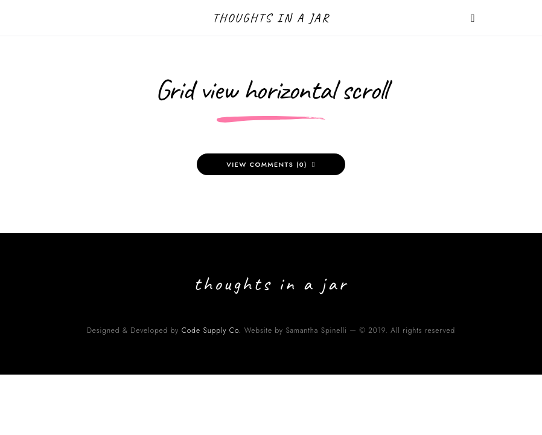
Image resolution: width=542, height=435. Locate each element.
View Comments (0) (266, 164)
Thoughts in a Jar (271, 17)
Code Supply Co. (211, 330)
